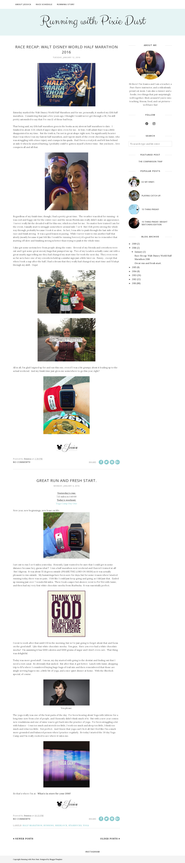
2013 (134, 275)
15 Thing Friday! (150, 209)
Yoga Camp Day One (66, 503)
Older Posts (109, 838)
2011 (134, 283)
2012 (134, 279)
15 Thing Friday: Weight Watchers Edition (155, 223)
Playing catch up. (151, 195)
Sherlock (61, 825)
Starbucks (75, 825)
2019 (134, 243)
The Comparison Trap (150, 161)
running (49, 825)
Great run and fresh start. (66, 480)
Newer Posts (24, 838)
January (139, 251)
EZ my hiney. (148, 181)
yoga (86, 825)
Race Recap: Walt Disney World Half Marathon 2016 (66, 49)
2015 (134, 267)
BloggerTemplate (56, 859)
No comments (21, 462)
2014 (134, 271)
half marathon (32, 825)
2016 (134, 247)
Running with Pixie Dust (92, 21)
